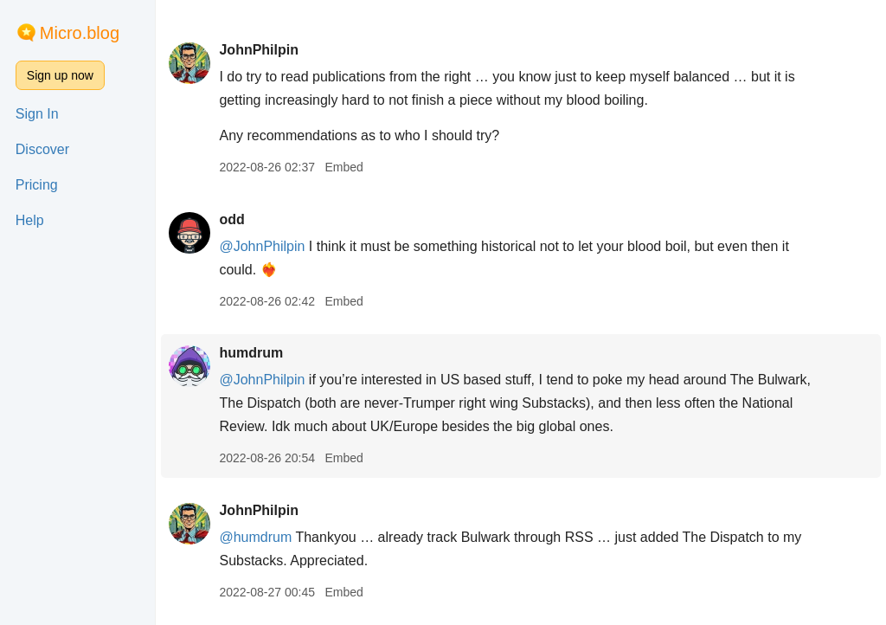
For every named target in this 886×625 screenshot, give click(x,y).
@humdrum (255, 537)
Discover (42, 149)
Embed (343, 167)
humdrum (251, 352)
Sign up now (60, 75)
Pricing (37, 184)
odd (231, 219)
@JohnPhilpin (262, 246)
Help (30, 220)
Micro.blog (79, 32)
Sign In (37, 113)
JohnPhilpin (259, 49)
